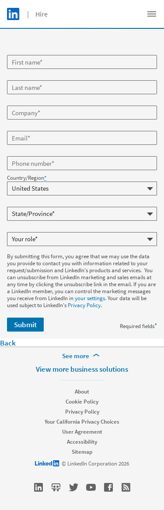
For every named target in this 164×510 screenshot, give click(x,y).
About (82, 391)
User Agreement (82, 431)
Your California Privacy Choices (82, 421)
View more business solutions (82, 369)
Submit (25, 324)
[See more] (82, 356)
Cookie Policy (82, 401)
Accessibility (82, 441)
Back (8, 343)
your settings (90, 298)
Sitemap (82, 451)
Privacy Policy (84, 305)
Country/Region (26, 178)
